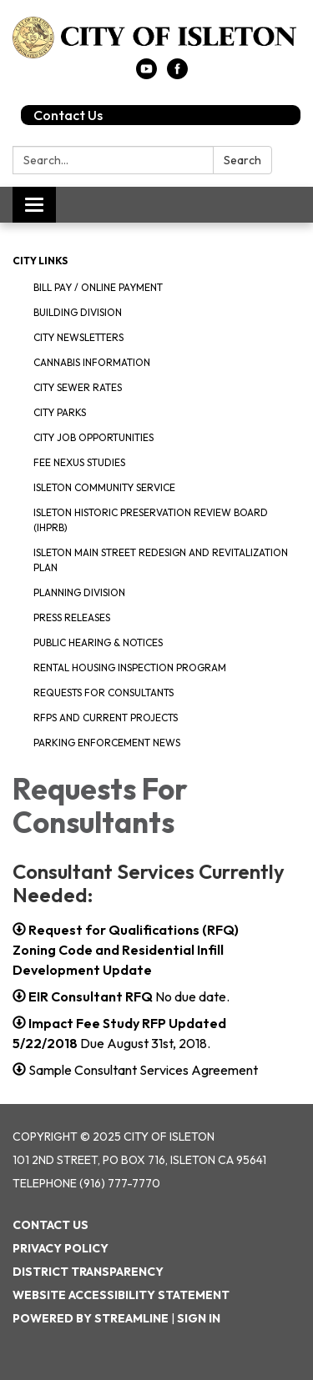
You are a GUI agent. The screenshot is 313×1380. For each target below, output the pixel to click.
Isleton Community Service (104, 487)
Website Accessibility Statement (121, 1294)
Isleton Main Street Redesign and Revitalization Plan (160, 560)
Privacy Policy (61, 1248)
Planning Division (79, 592)
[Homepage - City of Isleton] (156, 37)
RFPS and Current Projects (105, 717)
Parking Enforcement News (106, 742)
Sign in (198, 1318)
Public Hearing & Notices (98, 642)
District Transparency (88, 1271)
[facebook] (177, 74)
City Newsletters (78, 337)
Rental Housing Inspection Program (129, 667)
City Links (40, 260)
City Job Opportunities (93, 437)
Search (242, 160)
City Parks (59, 412)
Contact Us (68, 115)
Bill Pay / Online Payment (98, 287)
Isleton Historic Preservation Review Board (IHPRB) (150, 520)
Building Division (77, 312)
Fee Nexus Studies (79, 462)
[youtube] (146, 74)
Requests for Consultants (103, 692)
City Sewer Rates (77, 387)
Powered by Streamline (91, 1318)
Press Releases (71, 617)
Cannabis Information (91, 362)
